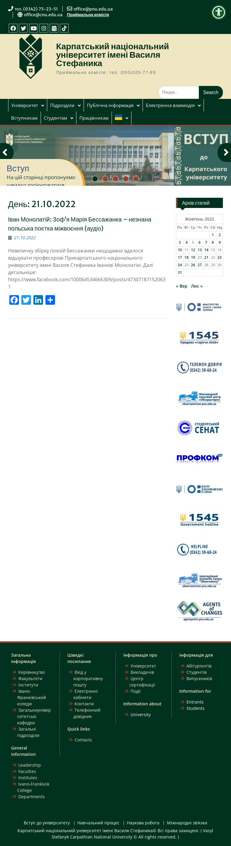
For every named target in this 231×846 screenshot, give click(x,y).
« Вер (181, 286)
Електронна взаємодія (170, 105)
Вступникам (24, 118)
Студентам (55, 118)
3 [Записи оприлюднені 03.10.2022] (180, 242)
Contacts (83, 740)
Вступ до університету (47, 823)
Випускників (199, 678)
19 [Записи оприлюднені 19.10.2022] (193, 257)
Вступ (18, 168)
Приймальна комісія (88, 14)
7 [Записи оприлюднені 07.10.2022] (206, 242)
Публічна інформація (110, 105)
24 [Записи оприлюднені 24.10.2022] (180, 264)
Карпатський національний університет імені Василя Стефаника (112, 55)
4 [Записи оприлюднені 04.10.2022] (187, 242)
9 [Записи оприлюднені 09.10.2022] (220, 242)
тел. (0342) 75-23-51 (36, 9)
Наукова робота (143, 823)
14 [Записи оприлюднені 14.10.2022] (206, 249)
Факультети (30, 678)
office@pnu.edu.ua (93, 9)
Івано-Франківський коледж (31, 697)
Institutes (27, 777)
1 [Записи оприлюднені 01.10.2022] (213, 234)
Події (136, 691)
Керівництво (31, 672)
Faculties (27, 771)
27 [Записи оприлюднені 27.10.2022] (200, 264)
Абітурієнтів (198, 666)
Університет (24, 105)
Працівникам (94, 118)
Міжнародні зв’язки (187, 823)
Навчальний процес (98, 823)
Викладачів (142, 672)
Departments (31, 796)
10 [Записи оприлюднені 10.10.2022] (180, 249)
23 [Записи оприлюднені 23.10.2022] (219, 257)
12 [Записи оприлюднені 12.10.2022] (193, 249)
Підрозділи (62, 105)
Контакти (84, 704)
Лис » (197, 286)
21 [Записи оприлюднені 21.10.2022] (206, 257)
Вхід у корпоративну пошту (88, 678)
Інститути (28, 685)
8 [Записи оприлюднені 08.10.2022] (213, 242)
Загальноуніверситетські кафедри (34, 716)
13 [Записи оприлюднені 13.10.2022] (200, 249)
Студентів (196, 672)
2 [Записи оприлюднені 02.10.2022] (220, 234)
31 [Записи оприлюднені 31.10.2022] (180, 272)
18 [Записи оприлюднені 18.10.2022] (186, 257)
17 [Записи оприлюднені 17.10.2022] (180, 257)
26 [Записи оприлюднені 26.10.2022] (193, 264)
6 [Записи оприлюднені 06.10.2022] (200, 242)
